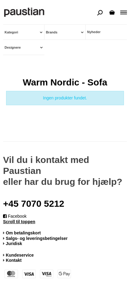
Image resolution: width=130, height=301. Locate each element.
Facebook (14, 216)
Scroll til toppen (19, 221)
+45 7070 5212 (33, 204)
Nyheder (93, 32)
